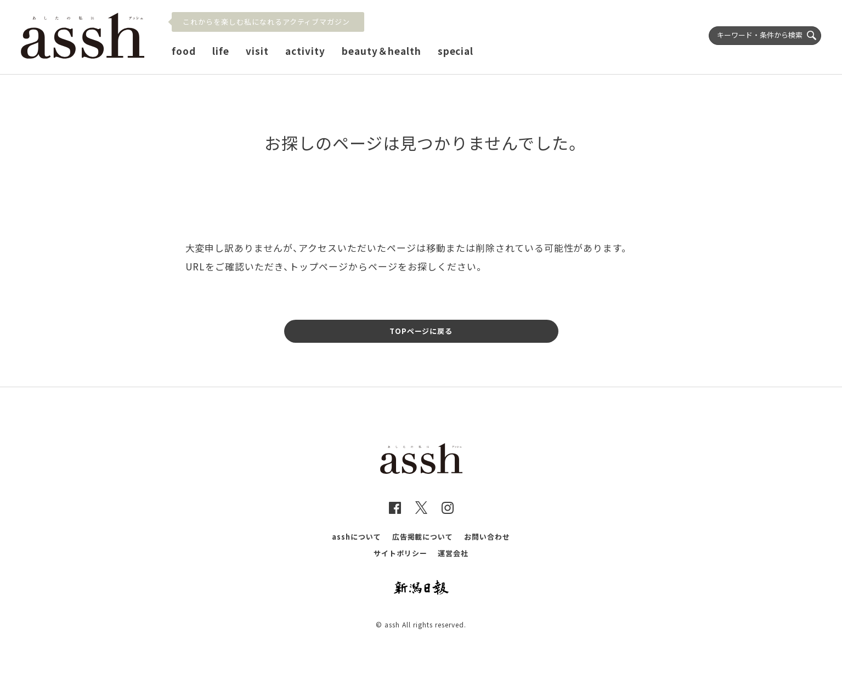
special (456, 51)
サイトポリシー (400, 553)
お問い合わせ (487, 536)
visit (257, 51)
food (184, 51)
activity (305, 51)
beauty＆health (381, 51)
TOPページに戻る (421, 331)
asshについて (356, 536)
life (220, 51)
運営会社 (453, 553)
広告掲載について (423, 536)
